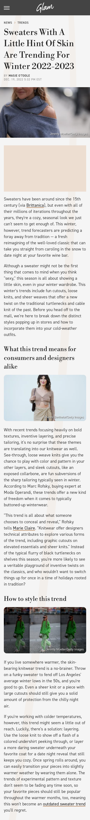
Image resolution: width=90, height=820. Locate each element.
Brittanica (35, 205)
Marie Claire (24, 528)
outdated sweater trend (64, 804)
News (8, 22)
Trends (23, 22)
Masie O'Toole (19, 76)
